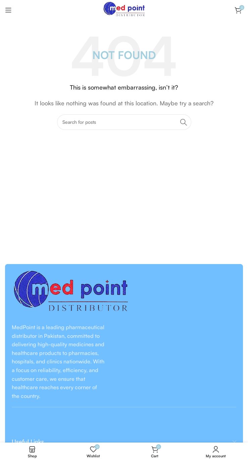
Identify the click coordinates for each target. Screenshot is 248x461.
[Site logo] (124, 9)
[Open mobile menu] (8, 10)
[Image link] (70, 293)
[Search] (124, 122)
